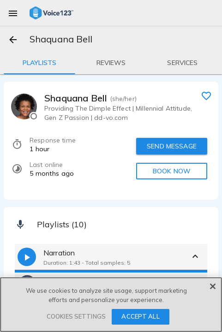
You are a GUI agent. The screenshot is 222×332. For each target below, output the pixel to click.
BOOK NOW (172, 171)
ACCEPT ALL (140, 316)
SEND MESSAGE (172, 146)
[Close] (212, 286)
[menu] (13, 13)
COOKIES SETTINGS (76, 316)
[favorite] (206, 95)
